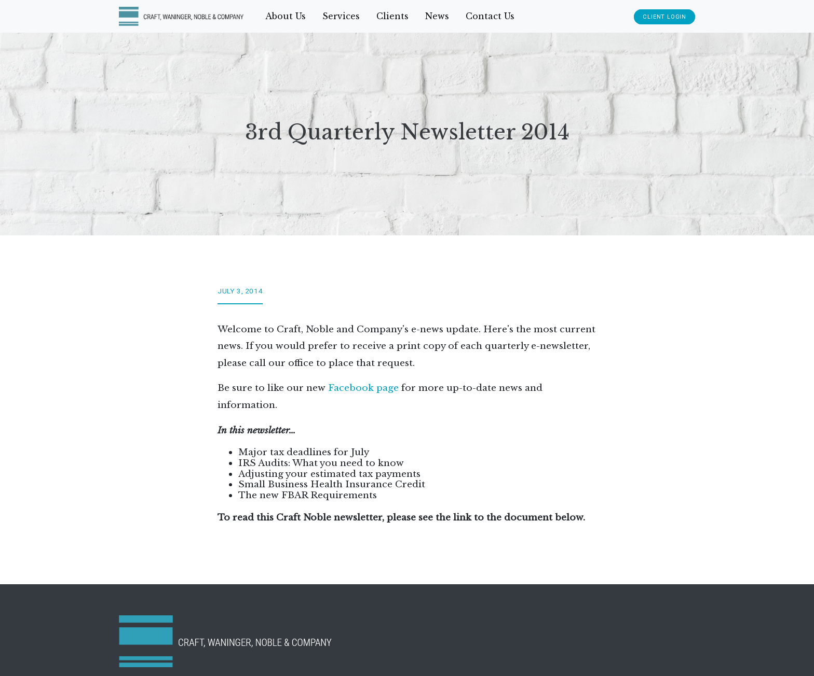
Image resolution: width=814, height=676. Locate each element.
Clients (392, 16)
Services (341, 16)
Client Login (664, 16)
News (437, 16)
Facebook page (363, 387)
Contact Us (490, 16)
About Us (285, 16)
